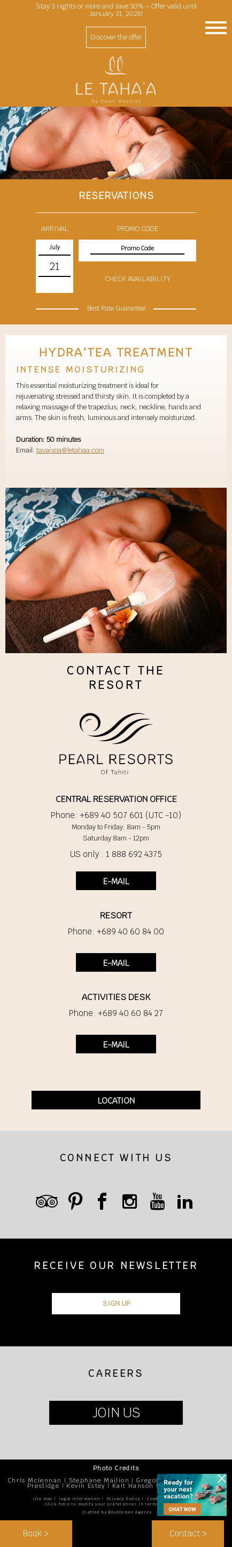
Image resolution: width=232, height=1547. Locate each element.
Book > (36, 1533)
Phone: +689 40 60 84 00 (116, 931)
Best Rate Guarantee (116, 308)
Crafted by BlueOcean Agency (117, 1512)
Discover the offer (116, 37)
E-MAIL (116, 881)
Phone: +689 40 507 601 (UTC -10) (116, 815)
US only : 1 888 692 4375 (116, 854)
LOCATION (116, 1101)
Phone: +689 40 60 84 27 (116, 1013)
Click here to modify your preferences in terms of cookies (116, 1504)
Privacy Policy (124, 1498)
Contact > (188, 1533)
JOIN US (116, 1413)
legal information (79, 1498)
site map (43, 1498)
